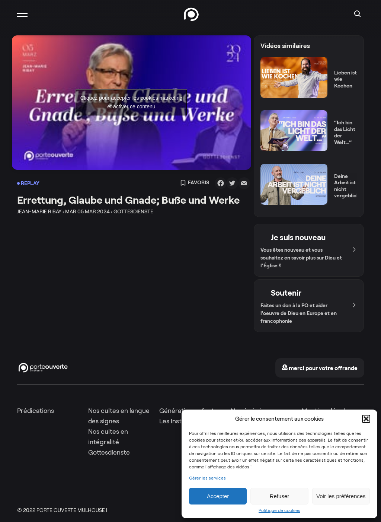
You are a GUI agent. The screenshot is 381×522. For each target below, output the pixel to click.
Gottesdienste (109, 452)
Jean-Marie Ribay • (40, 211)
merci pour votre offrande (320, 368)
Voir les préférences (341, 496)
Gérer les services (207, 478)
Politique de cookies (279, 510)
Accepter (218, 496)
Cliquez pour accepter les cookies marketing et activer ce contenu (131, 102)
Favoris (194, 183)
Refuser (279, 496)
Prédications (35, 410)
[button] (366, 419)
